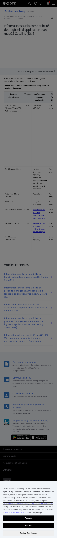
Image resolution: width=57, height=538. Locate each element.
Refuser (28, 525)
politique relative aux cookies (17, 512)
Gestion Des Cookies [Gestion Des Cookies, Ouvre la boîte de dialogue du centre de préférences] (28, 533)
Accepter (28, 518)
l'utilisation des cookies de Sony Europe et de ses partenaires (28, 503)
